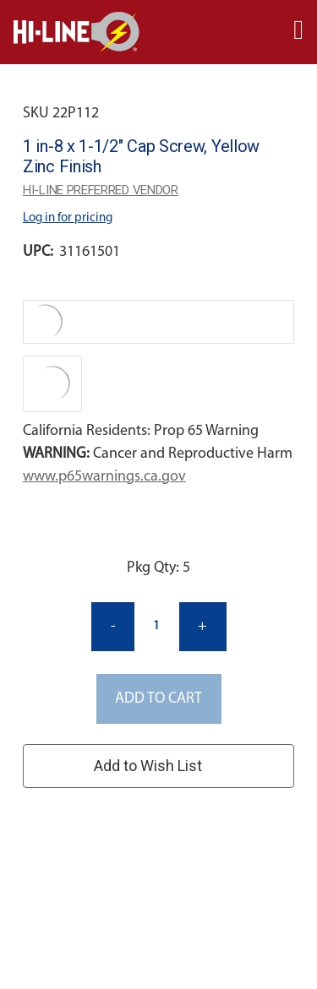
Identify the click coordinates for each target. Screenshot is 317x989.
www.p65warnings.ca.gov (104, 477)
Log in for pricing (67, 218)
